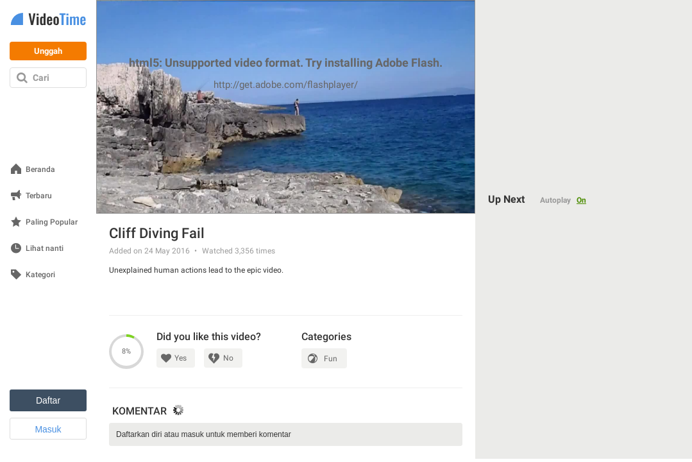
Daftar (48, 400)
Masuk (48, 429)
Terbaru (39, 196)
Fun (330, 358)
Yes (180, 358)
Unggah (48, 51)
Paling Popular (52, 222)
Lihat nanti (44, 248)
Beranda (40, 170)
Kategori (40, 275)
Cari (41, 78)
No (228, 358)
